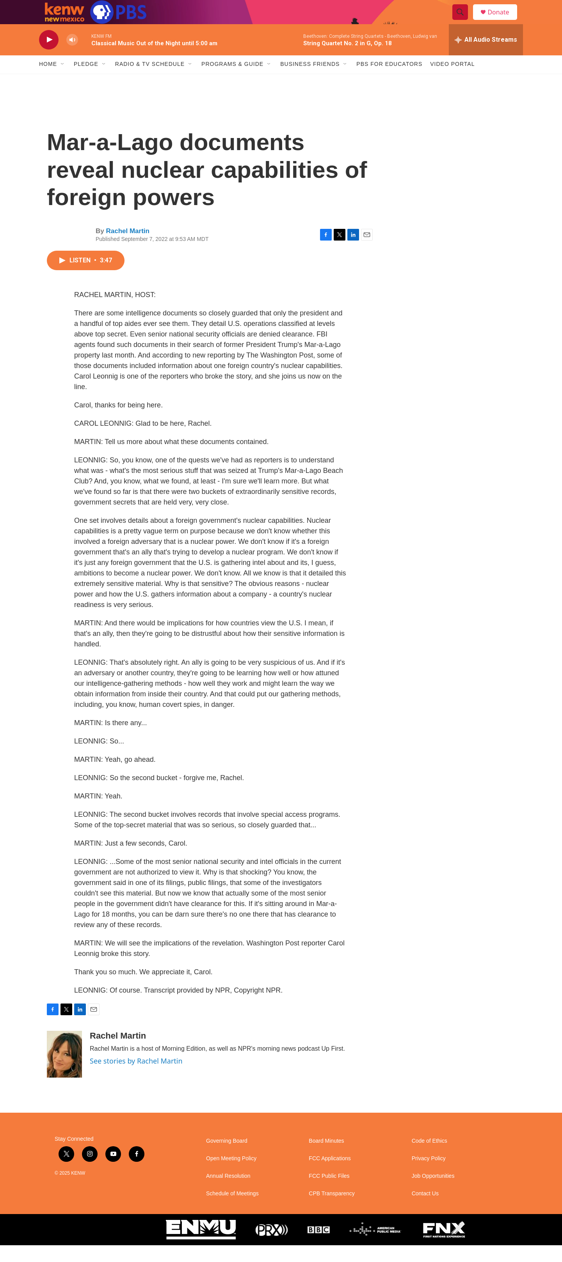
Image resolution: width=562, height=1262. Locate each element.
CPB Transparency (332, 1210)
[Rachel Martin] (64, 1071)
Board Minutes (326, 1158)
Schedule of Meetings (232, 1210)
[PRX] (271, 1246)
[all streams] (486, 56)
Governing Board (226, 1158)
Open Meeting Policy (231, 1175)
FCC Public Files (329, 1193)
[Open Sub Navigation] (63, 81)
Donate (503, 20)
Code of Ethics (429, 1158)
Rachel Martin (127, 247)
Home (48, 81)
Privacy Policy (429, 1175)
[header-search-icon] (463, 20)
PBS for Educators (389, 81)
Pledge (86, 81)
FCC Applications (329, 1175)
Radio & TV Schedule (150, 81)
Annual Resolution (228, 1193)
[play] (49, 56)
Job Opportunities (433, 1193)
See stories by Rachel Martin (136, 1077)
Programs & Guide (232, 81)
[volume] (72, 56)
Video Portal (452, 81)
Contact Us (425, 1210)
